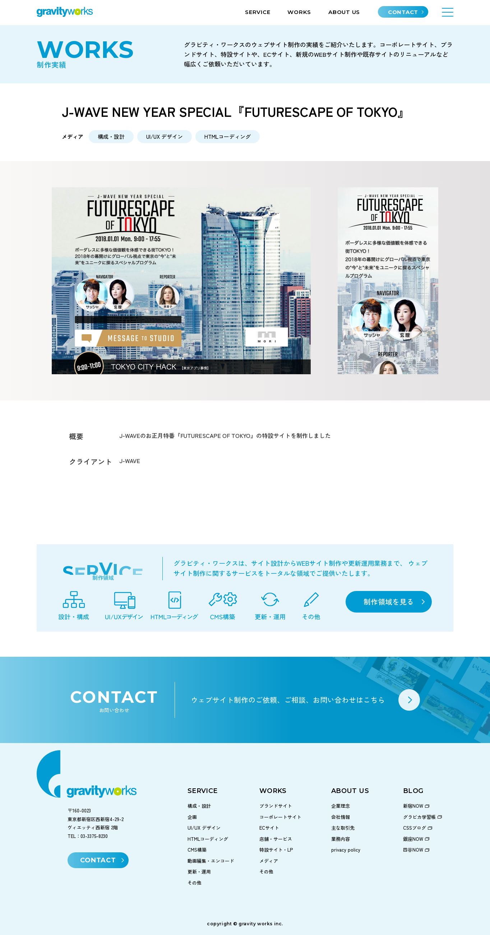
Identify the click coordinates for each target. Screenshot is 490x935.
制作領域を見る (389, 601)
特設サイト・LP (276, 849)
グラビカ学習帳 (419, 816)
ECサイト (269, 827)
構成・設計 (199, 805)
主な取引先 (343, 827)
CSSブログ (414, 827)
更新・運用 (199, 871)
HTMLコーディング (208, 838)
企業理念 (340, 805)
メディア (268, 860)
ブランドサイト (275, 805)
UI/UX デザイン (204, 827)
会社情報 (340, 816)
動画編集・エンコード (211, 860)
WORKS (299, 12)
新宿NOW (413, 805)
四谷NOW (413, 849)
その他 (195, 882)
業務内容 (340, 838)
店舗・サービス (275, 838)
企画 (192, 816)
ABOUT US (344, 12)
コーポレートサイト (280, 816)
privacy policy (345, 849)
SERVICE (257, 12)
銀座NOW (413, 838)
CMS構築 (197, 849)
